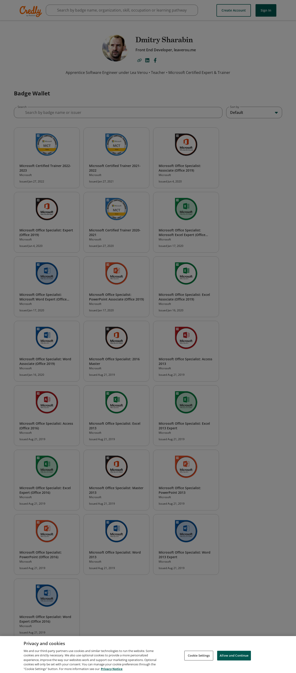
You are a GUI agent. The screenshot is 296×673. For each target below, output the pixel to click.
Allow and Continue (234, 659)
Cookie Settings (199, 659)
